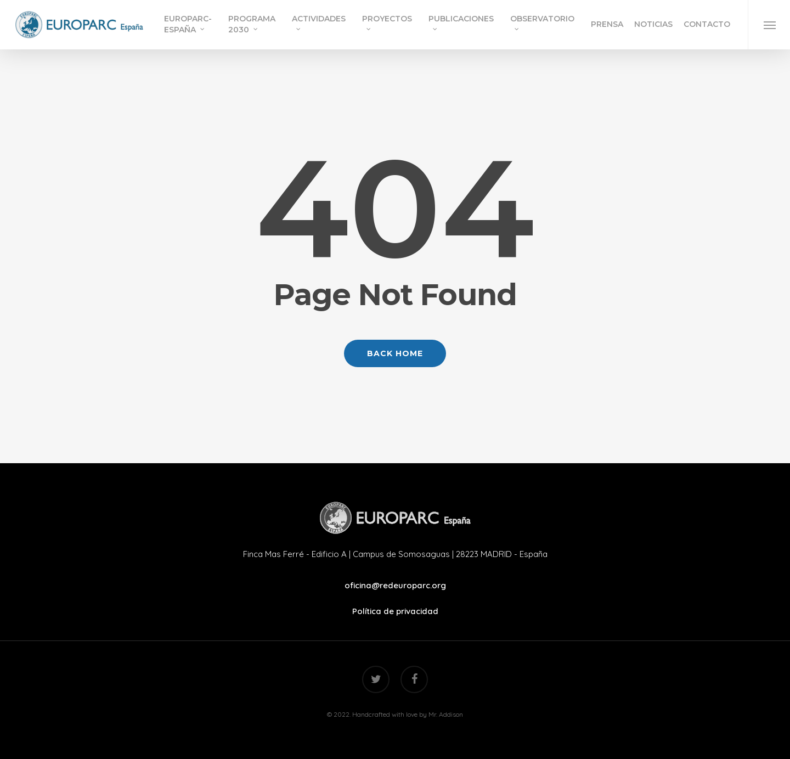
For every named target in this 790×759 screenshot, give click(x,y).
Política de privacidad (395, 611)
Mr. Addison (445, 714)
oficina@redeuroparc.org (395, 585)
